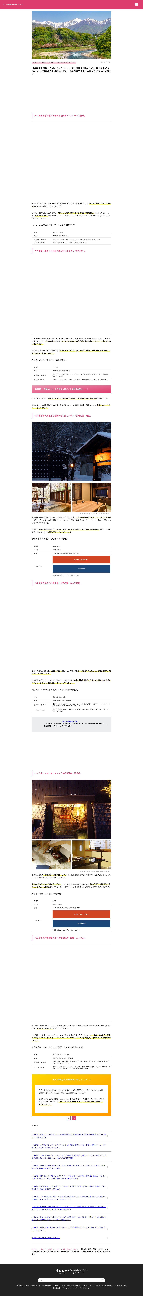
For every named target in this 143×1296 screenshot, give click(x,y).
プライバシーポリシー (32, 1285)
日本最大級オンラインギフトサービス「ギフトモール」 (71, 1288)
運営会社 (19, 1285)
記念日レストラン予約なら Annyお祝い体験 (111, 1285)
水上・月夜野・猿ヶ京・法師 (65, 62)
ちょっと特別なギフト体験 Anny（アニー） (77, 1285)
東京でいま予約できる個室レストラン (46, 1238)
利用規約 (57, 1285)
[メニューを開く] (135, 4)
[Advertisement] (50, 94)
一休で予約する (81, 568)
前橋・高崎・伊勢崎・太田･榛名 (43, 62)
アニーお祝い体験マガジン (13, 4)
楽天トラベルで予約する (81, 559)
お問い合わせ (46, 1285)
